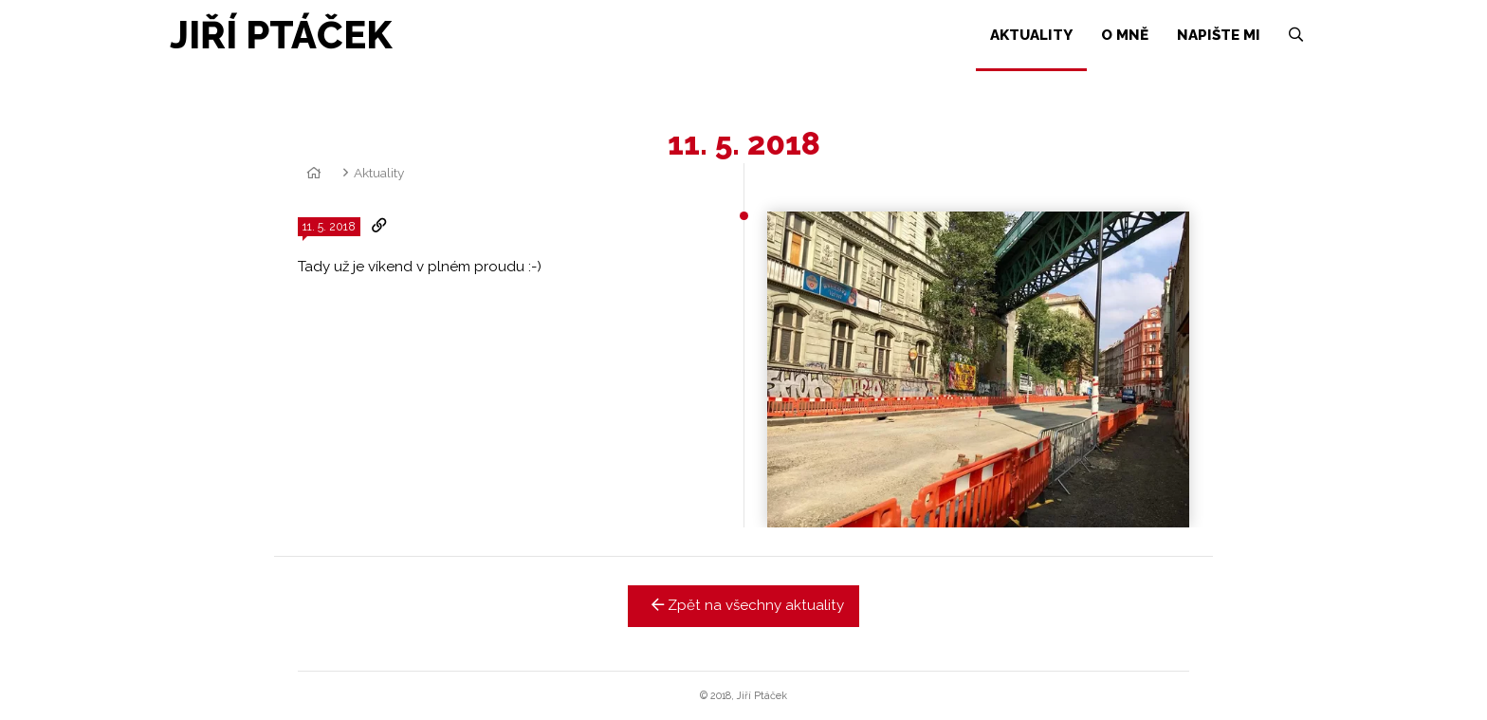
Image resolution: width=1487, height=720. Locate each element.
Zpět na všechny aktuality (744, 605)
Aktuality (379, 172)
